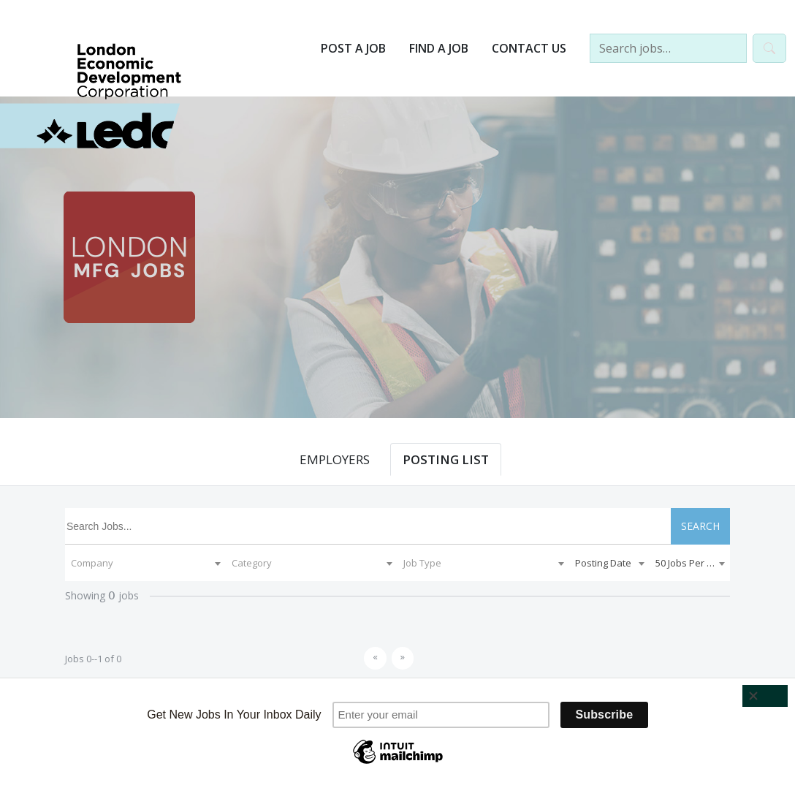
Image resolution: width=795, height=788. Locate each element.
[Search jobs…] (668, 48)
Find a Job (438, 48)
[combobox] (145, 563)
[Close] (765, 696)
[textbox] (145, 563)
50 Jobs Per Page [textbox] (692, 562)
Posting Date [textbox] (603, 562)
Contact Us (529, 48)
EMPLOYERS (335, 459)
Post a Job (353, 48)
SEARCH (700, 526)
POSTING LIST (446, 459)
